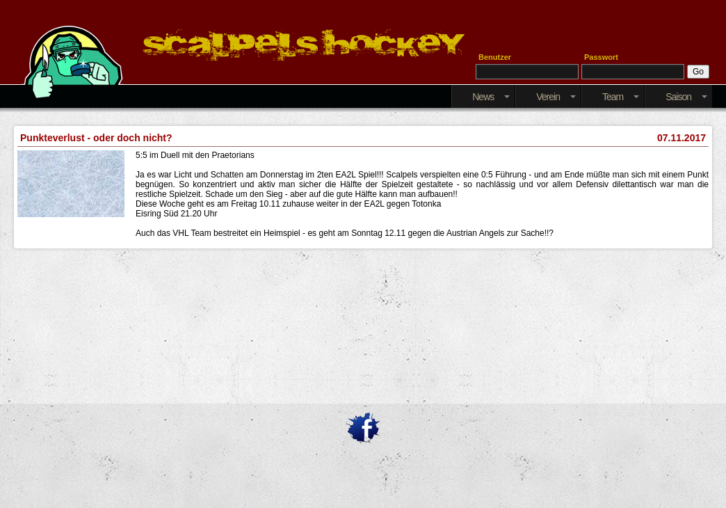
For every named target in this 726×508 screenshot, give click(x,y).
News (491, 96)
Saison (686, 96)
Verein (556, 96)
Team (620, 96)
